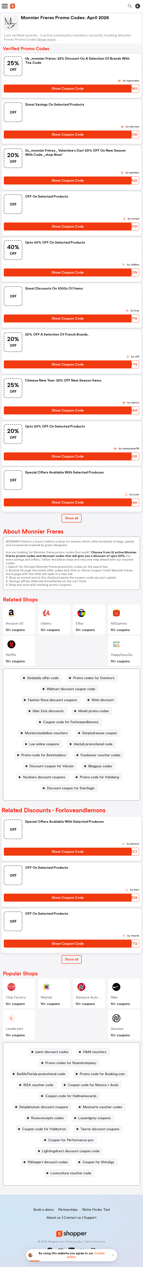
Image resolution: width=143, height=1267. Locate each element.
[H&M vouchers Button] (93, 1052)
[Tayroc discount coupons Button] (98, 1129)
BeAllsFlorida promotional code (41, 1074)
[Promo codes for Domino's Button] (92, 678)
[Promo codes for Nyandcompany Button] (69, 1063)
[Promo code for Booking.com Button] (100, 1074)
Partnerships (68, 1209)
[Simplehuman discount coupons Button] (42, 1107)
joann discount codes (51, 1052)
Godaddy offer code (43, 678)
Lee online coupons (44, 744)
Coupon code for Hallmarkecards (71, 1096)
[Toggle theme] (137, 6)
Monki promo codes (93, 711)
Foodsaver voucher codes (100, 755)
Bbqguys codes (100, 766)
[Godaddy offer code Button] (41, 678)
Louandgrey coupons (94, 1118)
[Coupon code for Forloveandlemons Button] (69, 722)
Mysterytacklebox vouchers (46, 733)
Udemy (46, 623)
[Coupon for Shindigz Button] (97, 1162)
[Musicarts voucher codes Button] (101, 1107)
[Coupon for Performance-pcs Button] (69, 1140)
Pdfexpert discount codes (48, 1162)
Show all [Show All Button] (71, 518)
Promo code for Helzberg (99, 777)
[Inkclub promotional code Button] (91, 744)
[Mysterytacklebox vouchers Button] (44, 733)
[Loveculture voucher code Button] (69, 1173)
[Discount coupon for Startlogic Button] (69, 788)
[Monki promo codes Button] (92, 711)
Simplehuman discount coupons (43, 1107)
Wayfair (46, 997)
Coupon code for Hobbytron (44, 1129)
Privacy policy (74, 1241)
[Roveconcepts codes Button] (46, 1118)
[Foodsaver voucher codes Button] (99, 755)
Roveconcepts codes (47, 1118)
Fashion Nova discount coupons (52, 700)
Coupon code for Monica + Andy (93, 1085)
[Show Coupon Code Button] (68, 89)
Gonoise (117, 1028)
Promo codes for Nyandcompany (70, 1063)
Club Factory (16, 997)
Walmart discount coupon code (71, 689)
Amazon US (14, 623)
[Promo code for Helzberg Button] (97, 777)
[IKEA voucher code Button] (37, 1085)
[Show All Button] (72, 959)
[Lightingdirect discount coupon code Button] (69, 1151)
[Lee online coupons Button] (43, 744)
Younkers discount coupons (44, 777)
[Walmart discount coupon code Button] (69, 689)
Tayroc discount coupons (99, 1129)
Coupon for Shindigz (98, 1162)
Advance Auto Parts (91, 997)
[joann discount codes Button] (50, 1052)
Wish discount (102, 700)
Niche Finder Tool (96, 1209)
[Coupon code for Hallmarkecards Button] (69, 1096)
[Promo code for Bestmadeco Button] (42, 755)
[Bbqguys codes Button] (99, 766)
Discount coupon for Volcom (51, 766)
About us (54, 1217)
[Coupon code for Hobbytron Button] (42, 1129)
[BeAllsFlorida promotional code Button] (39, 1074)
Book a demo (43, 1209)
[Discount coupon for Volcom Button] (50, 766)
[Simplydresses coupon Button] (98, 733)
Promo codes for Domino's (93, 678)
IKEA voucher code (38, 1085)
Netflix (11, 654)
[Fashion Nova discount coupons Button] (50, 700)
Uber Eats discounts (48, 711)
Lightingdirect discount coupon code (70, 1151)
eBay (79, 623)
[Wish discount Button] (101, 700)
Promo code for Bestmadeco (43, 755)
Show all (71, 959)
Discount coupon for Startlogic (71, 788)
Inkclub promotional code (93, 744)
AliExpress (119, 623)
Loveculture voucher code (70, 1173)
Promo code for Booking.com (102, 1074)
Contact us (72, 1217)
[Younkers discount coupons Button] (42, 777)
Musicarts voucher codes (102, 1107)
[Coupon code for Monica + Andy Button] (91, 1085)
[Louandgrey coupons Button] (93, 1118)
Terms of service (94, 1241)
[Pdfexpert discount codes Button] (46, 1162)
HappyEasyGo (121, 654)
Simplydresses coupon (99, 733)
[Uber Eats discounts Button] (46, 711)
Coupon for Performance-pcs (71, 1140)
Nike (114, 997)
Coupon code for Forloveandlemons (71, 722)
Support (90, 1217)
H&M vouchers (94, 1052)
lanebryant (14, 1028)
